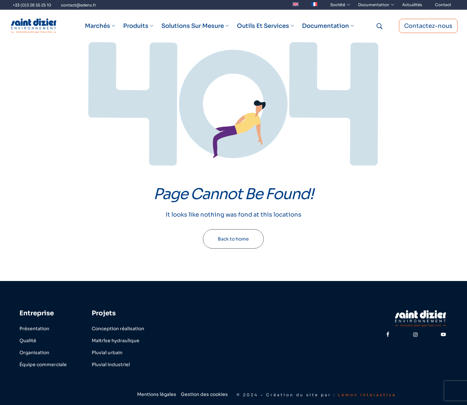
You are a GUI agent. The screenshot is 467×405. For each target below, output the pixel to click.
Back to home (233, 239)
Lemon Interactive (367, 394)
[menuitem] (295, 4)
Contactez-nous (428, 25)
